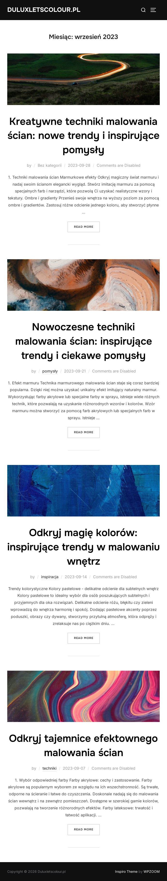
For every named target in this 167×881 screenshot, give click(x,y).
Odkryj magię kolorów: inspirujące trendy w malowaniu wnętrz (83, 547)
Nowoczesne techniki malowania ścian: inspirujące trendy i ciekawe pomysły (83, 341)
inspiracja (49, 576)
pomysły (50, 371)
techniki (50, 768)
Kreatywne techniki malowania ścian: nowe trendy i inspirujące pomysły (83, 136)
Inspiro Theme (126, 871)
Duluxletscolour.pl (43, 10)
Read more (87, 226)
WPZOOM (152, 871)
